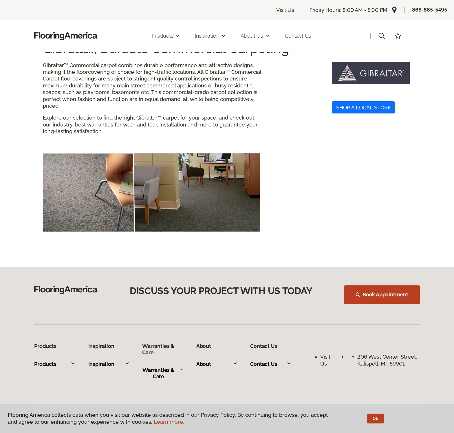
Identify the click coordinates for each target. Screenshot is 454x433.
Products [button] (166, 36)
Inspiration (108, 364)
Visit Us (285, 10)
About (216, 364)
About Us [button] (255, 36)
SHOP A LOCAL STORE (363, 107)
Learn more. (169, 422)
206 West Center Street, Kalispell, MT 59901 (387, 360)
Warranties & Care (162, 373)
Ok (375, 418)
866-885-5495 (429, 10)
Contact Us (298, 36)
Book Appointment (382, 294)
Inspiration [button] (210, 36)
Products (54, 364)
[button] (381, 36)
